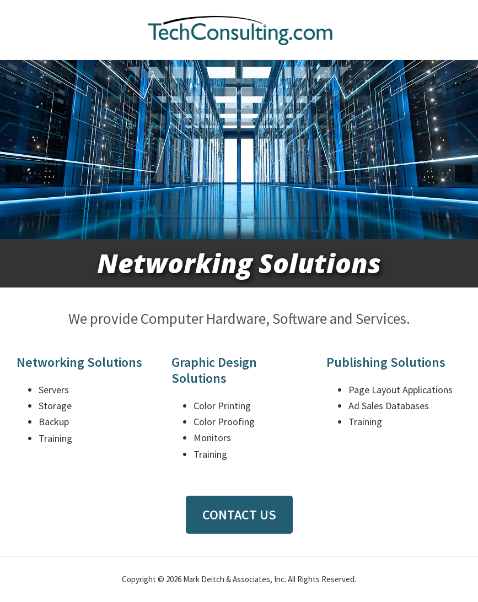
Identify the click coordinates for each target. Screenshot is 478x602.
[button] (14, 173)
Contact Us (239, 514)
